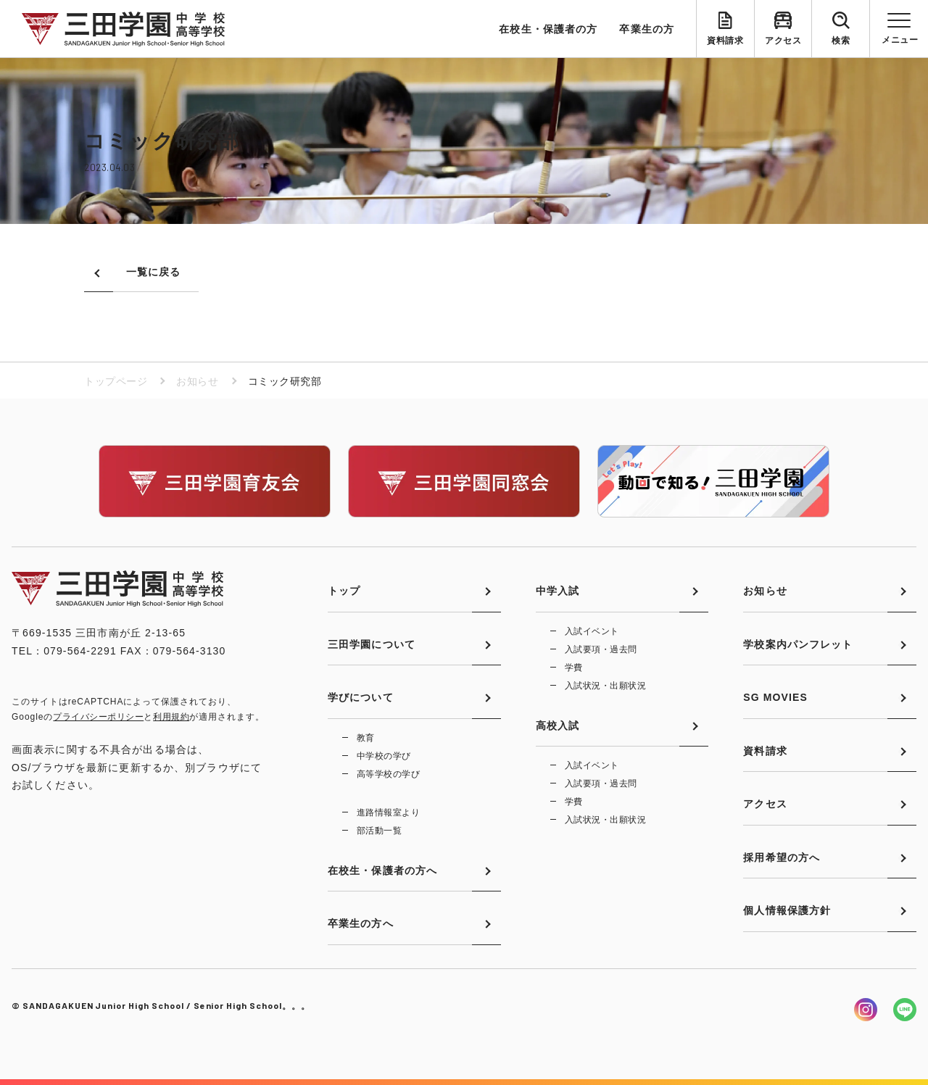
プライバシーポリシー (98, 717)
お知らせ (197, 381)
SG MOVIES (775, 697)
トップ (344, 590)
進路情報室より (388, 812)
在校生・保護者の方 (548, 29)
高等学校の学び (388, 774)
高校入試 (557, 725)
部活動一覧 (379, 831)
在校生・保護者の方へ (382, 870)
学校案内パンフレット (798, 644)
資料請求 (725, 41)
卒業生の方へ (361, 923)
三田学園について (371, 644)
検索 (841, 41)
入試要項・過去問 (601, 649)
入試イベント (592, 631)
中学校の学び (384, 756)
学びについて (361, 697)
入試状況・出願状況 (605, 686)
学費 (574, 667)
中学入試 (557, 590)
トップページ (115, 381)
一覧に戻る (153, 272)
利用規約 (171, 717)
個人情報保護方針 (787, 910)
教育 (366, 738)
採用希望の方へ (781, 857)
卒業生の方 (646, 29)
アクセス (783, 41)
